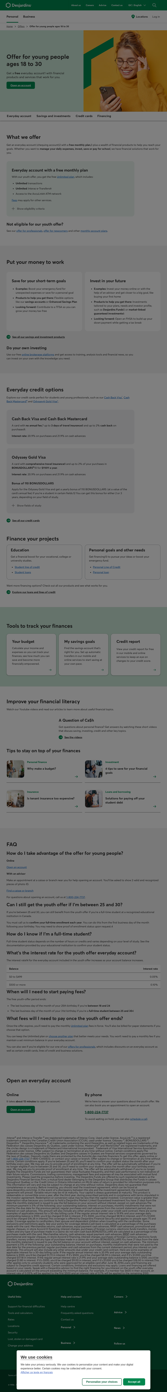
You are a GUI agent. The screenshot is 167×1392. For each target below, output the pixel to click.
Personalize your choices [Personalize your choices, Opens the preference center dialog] (102, 1381)
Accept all (134, 1381)
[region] (83, 1369)
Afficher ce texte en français (37, 1372)
